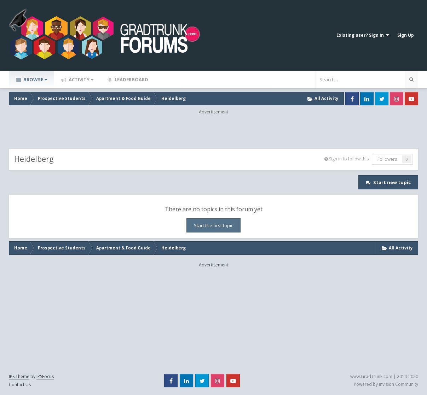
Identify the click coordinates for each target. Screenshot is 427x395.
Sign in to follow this (349, 159)
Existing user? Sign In (362, 35)
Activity (80, 79)
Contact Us (20, 385)
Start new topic (392, 182)
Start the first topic (213, 225)
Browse (34, 79)
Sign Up (405, 35)
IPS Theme (19, 376)
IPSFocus (45, 376)
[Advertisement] (213, 131)
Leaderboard (131, 79)
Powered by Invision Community (386, 384)
